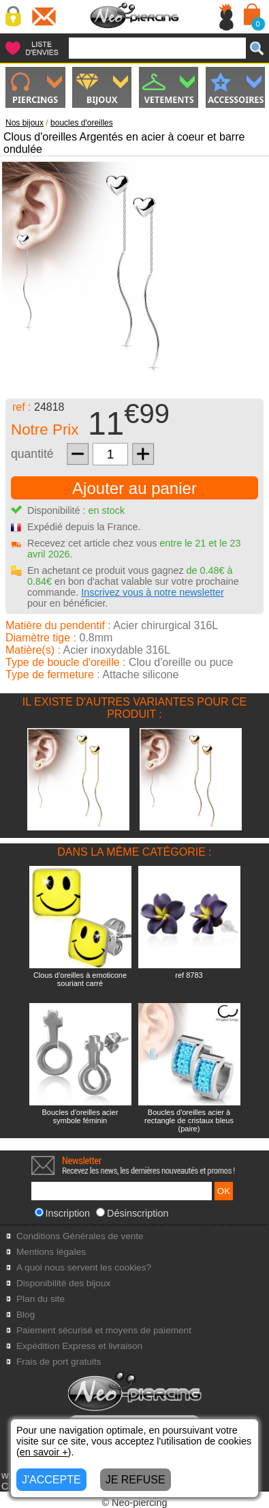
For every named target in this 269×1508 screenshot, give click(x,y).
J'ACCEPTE (51, 1479)
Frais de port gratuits (58, 1362)
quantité (32, 454)
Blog (25, 1314)
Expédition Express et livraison (79, 1346)
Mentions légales (51, 1252)
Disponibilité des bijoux (63, 1283)
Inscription (63, 1213)
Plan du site (40, 1299)
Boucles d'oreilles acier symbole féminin (80, 1116)
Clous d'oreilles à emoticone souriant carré (80, 979)
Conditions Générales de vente (80, 1236)
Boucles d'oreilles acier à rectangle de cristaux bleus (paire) (189, 1120)
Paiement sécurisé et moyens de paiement (103, 1330)
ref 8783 (188, 975)
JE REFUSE (135, 1479)
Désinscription (132, 1213)
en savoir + (44, 1452)
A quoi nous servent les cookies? (83, 1267)
